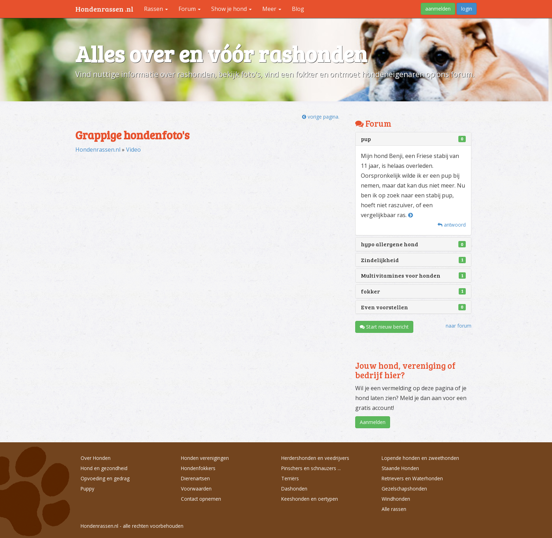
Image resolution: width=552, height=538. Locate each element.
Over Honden (96, 458)
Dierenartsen (195, 478)
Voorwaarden (196, 488)
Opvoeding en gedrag (105, 478)
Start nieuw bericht (384, 326)
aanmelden (438, 8)
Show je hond (231, 9)
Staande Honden (400, 468)
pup (366, 139)
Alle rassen (394, 509)
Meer (271, 9)
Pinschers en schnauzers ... (311, 468)
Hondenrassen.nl (97, 149)
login (466, 8)
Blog (298, 9)
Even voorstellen (384, 307)
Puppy (87, 488)
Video (133, 149)
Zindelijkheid (380, 260)
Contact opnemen (201, 498)
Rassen (156, 9)
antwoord (452, 224)
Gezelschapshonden (404, 488)
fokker (370, 291)
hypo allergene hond (389, 244)
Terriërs (290, 478)
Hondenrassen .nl (104, 9)
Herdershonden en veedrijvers (315, 458)
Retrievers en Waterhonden (412, 478)
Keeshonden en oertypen (309, 498)
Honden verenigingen (205, 458)
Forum (189, 9)
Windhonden (396, 498)
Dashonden (294, 488)
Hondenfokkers (198, 468)
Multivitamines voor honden (400, 275)
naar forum (458, 325)
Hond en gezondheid (104, 468)
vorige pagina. (320, 116)
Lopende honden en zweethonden (420, 458)
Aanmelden (372, 422)
